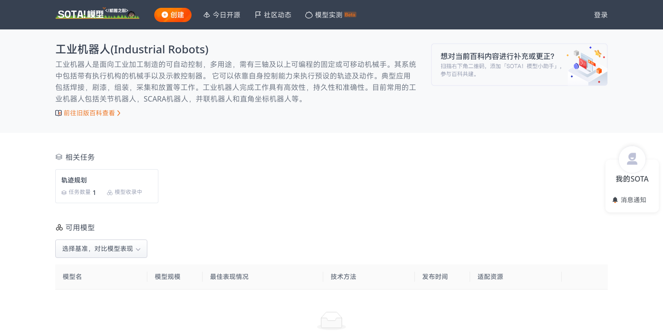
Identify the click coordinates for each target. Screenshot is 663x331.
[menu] (389, 14)
